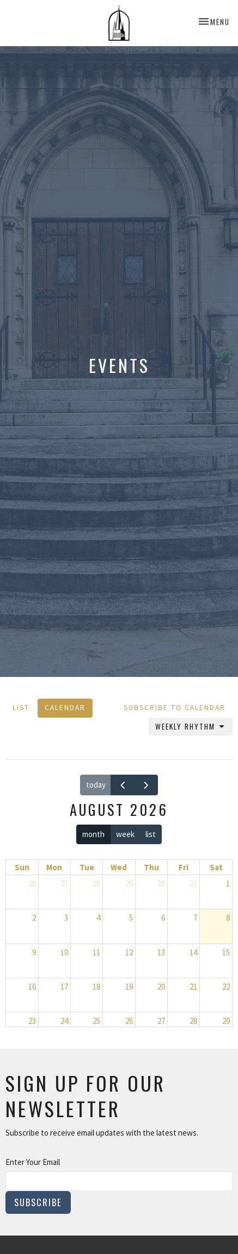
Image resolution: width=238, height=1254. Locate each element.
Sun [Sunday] (22, 867)
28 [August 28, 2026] (193, 1021)
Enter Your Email (32, 1162)
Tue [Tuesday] (87, 867)
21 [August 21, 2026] (193, 986)
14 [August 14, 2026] (193, 952)
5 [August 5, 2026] (131, 918)
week (125, 834)
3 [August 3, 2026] (66, 918)
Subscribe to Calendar (174, 707)
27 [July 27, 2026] (64, 883)
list (150, 834)
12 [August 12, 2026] (129, 952)
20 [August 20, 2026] (161, 986)
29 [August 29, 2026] (226, 1021)
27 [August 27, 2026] (161, 1021)
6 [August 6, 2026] (163, 918)
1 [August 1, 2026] (228, 883)
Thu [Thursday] (151, 867)
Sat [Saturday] (216, 867)
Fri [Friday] (183, 867)
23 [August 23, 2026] (32, 1021)
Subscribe (38, 1202)
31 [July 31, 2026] (193, 883)
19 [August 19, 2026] (129, 986)
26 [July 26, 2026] (32, 883)
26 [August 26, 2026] (129, 1021)
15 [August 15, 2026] (226, 952)
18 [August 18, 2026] (96, 986)
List (21, 707)
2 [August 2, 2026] (34, 918)
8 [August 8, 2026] (228, 918)
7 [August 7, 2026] (195, 918)
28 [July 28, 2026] (96, 883)
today (96, 785)
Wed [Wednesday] (119, 867)
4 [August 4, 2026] (98, 918)
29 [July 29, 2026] (129, 883)
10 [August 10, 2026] (64, 952)
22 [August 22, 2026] (226, 986)
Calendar (65, 707)
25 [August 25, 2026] (96, 1021)
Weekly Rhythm (190, 726)
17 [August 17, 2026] (64, 986)
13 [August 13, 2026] (161, 952)
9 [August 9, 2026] (34, 952)
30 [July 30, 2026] (161, 883)
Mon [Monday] (54, 867)
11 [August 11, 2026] (96, 952)
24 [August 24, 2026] (64, 1021)
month (93, 834)
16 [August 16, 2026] (32, 986)
